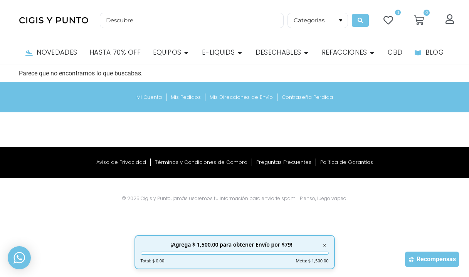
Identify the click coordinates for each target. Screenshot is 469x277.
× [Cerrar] (324, 245)
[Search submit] (360, 20)
